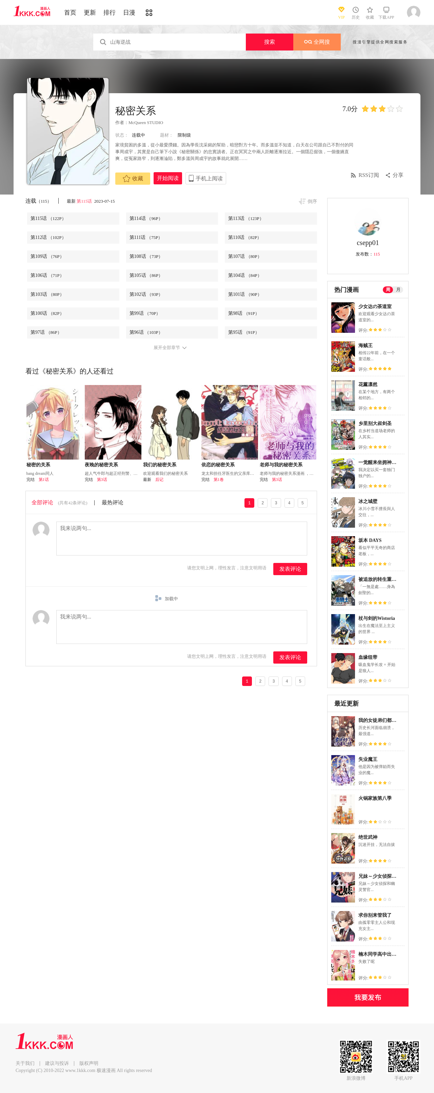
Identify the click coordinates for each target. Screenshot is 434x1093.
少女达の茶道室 (375, 306)
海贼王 (365, 345)
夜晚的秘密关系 (101, 464)
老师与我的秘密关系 (281, 464)
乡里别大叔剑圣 (375, 423)
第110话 (244, 237)
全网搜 (317, 42)
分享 (398, 175)
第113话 (246, 218)
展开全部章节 (167, 347)
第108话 (146, 256)
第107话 (245, 256)
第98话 (243, 313)
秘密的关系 (38, 464)
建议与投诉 (57, 1063)
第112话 (48, 237)
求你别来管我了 (375, 915)
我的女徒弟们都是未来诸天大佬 (391, 720)
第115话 (85, 201)
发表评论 (290, 569)
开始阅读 (168, 178)
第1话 (44, 479)
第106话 (47, 275)
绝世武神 (367, 837)
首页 (70, 12)
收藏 (133, 178)
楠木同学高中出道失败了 (384, 954)
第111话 (146, 237)
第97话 (46, 332)
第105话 (146, 275)
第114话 (146, 218)
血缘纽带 (367, 657)
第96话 (146, 332)
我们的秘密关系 (159, 464)
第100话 (47, 313)
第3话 (102, 479)
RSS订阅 (369, 175)
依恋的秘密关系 (218, 464)
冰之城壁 (367, 501)
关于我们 (25, 1063)
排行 (109, 12)
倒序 (312, 201)
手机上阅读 (209, 178)
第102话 (146, 294)
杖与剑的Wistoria (376, 618)
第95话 (243, 332)
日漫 (129, 12)
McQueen (137, 122)
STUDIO (155, 122)
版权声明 (88, 1063)
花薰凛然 (367, 384)
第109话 (47, 256)
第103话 (47, 294)
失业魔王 (367, 759)
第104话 (245, 275)
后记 (159, 479)
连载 (38, 201)
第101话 (245, 294)
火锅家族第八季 (375, 798)
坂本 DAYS (369, 540)
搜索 (269, 42)
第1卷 (219, 479)
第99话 (145, 313)
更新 (90, 12)
